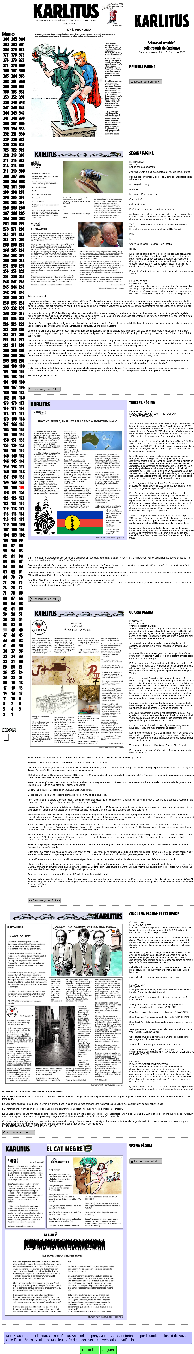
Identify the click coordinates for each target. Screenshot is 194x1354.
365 (6, 76)
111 (21, 519)
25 (13, 672)
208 (14, 350)
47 (5, 635)
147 (21, 456)
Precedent (89, 1350)
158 (6, 440)
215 (5, 340)
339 (21, 118)
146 (6, 461)
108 (22, 524)
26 (5, 672)
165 (21, 424)
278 (6, 229)
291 (21, 202)
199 (14, 366)
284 (6, 218)
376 (14, 55)
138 (22, 471)
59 (5, 614)
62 (5, 609)
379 (14, 49)
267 (21, 245)
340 (14, 118)
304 (14, 181)
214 (13, 340)
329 (6, 139)
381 (22, 44)
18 (21, 682)
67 (13, 598)
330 (22, 134)
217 (13, 334)
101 (6, 540)
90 (21, 556)
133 (14, 482)
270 (21, 239)
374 (5, 60)
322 (13, 150)
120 (21, 503)
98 (5, 545)
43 (13, 640)
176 (5, 408)
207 (21, 350)
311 (5, 171)
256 (14, 266)
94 (13, 551)
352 (13, 97)
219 (21, 329)
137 (5, 477)
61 (13, 609)
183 (21, 392)
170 (6, 419)
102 (21, 535)
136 (14, 477)
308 (6, 176)
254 (5, 271)
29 (5, 667)
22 (13, 677)
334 (14, 129)
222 (21, 324)
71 (4, 593)
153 (21, 445)
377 (5, 55)
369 (22, 65)
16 (13, 688)
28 (13, 667)
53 (5, 624)
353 (6, 97)
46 (13, 635)
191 (5, 382)
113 (5, 519)
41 (5, 646)
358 (14, 86)
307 (14, 176)
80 (5, 577)
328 (14, 139)
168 (22, 419)
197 (5, 371)
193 (14, 376)
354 (21, 92)
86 (5, 566)
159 (21, 435)
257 (5, 266)
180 (22, 398)
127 (13, 493)
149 (6, 456)
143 (6, 466)
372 (21, 60)
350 (6, 102)
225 (21, 318)
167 (5, 424)
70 (13, 593)
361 (14, 81)
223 (13, 324)
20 (5, 682)
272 (5, 239)
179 (5, 403)
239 (6, 297)
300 (22, 187)
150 (21, 450)
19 (13, 682)
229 (13, 313)
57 (20, 614)
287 (6, 213)
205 (14, 355)
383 (6, 44)
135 (21, 477)
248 (6, 282)
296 (6, 197)
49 (13, 630)
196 (14, 371)
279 (21, 224)
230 (6, 313)
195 (21, 371)
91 (13, 556)
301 (14, 187)
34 (13, 656)
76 (13, 582)
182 (6, 398)
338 (6, 123)
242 (5, 292)
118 (14, 508)
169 (14, 419)
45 (20, 635)
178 (14, 403)
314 (5, 165)
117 (21, 508)
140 (6, 471)
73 (13, 588)
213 (21, 340)
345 (21, 107)
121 (13, 503)
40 (13, 646)
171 (21, 413)
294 (21, 197)
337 (14, 123)
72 (20, 588)
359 (6, 86)
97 (13, 545)
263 (6, 255)
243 (21, 287)
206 (6, 355)
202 (14, 361)
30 (21, 661)
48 (21, 630)
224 (5, 324)
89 (5, 561)
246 (21, 282)
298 (14, 192)
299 (6, 192)
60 (21, 609)
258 (21, 260)
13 (13, 693)
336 (21, 123)
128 (6, 493)
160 (14, 435)
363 (21, 76)
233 (6, 308)
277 (13, 229)
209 (6, 350)
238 (14, 297)
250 (14, 276)
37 (13, 651)
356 (6, 92)
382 (14, 44)
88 (13, 561)
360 (22, 81)
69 (21, 593)
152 (5, 450)
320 (6, 155)
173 (5, 413)
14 (5, 693)
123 (21, 498)
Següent (108, 1350)
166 (14, 424)
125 (5, 498)
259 (14, 260)
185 (6, 392)
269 (6, 245)
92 (5, 556)
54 (20, 619)
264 (21, 250)
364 (14, 76)
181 (14, 398)
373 (14, 60)
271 (13, 239)
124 (13, 498)
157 (13, 440)
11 (5, 698)
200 (6, 366)
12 (20, 693)
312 (21, 165)
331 (14, 134)
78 (21, 577)
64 (13, 603)
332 (6, 134)
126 (21, 493)
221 (5, 329)
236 (6, 303)
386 (6, 39)
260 (6, 260)
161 (5, 435)
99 (21, 540)
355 (13, 92)
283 (14, 218)
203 (6, 361)
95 (5, 551)
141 (21, 466)
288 (22, 208)
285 (21, 213)
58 (13, 614)
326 (6, 144)
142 (13, 466)
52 (13, 624)
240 (21, 292)
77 (4, 582)
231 (21, 308)
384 (22, 39)
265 (13, 250)
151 (13, 450)
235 (13, 303)
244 (14, 287)
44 (5, 640)
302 (6, 187)
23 (5, 677)
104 (6, 535)
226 (13, 318)
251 (5, 276)
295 (13, 197)
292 (13, 202)
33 (21, 656)
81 (21, 572)
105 (21, 529)
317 (5, 160)
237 (21, 297)
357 (21, 86)
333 (21, 129)
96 (21, 545)
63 (21, 603)
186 (22, 387)
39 (21, 646)
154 (13, 445)
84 (21, 566)
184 (14, 392)
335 (6, 129)
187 (14, 387)
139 (14, 471)
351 (21, 97)
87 (21, 561)
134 (6, 482)
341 (6, 118)
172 (13, 413)
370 (14, 65)
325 (13, 144)
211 (13, 345)
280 (14, 224)
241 (13, 292)
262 (13, 255)
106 (14, 529)
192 (21, 376)
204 (22, 355)
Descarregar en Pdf (145, 81)
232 (13, 308)
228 (21, 313)
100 (14, 540)
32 (5, 661)
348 (22, 102)
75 (20, 582)
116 (5, 514)
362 (6, 81)
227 (5, 318)
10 (13, 698)
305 (6, 181)
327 (21, 139)
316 (13, 160)
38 (5, 651)
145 (13, 461)
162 (21, 429)
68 (5, 598)
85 (13, 566)
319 (13, 155)
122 (5, 503)
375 (21, 55)
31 (13, 661)
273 (21, 234)
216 (21, 334)
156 (21, 440)
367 (14, 71)
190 (14, 382)
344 (6, 113)
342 (21, 113)
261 (21, 255)
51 (20, 624)
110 (6, 524)
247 (13, 282)
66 (21, 598)
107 (6, 529)
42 (20, 640)
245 (5, 287)
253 (13, 271)
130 (14, 487)
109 (14, 524)
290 (6, 208)
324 (21, 144)
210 (21, 345)
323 (6, 150)
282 (21, 218)
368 (6, 71)
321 (21, 150)
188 (6, 387)
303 (22, 181)
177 (21, 403)
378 (21, 49)
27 (20, 667)
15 (20, 688)
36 (21, 651)
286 (14, 213)
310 (14, 171)
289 (14, 208)
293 (6, 202)
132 (21, 482)
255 (21, 266)
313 (13, 165)
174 (21, 408)
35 (5, 656)
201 (21, 361)
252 (21, 271)
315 (21, 160)
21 (20, 677)
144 (21, 461)
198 (22, 366)
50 (5, 630)
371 (5, 65)
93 (21, 551)
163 (14, 429)
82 (13, 572)
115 (13, 514)
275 (5, 234)
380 (6, 49)
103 (14, 535)
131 (5, 487)
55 (13, 619)
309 (22, 171)
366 (22, 71)
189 (22, 382)
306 (22, 176)
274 (13, 234)
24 (20, 672)
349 (14, 102)
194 (6, 376)
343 (14, 113)
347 (6, 107)
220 (14, 329)
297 (21, 192)
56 (5, 619)
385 (14, 39)
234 (21, 303)
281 (6, 224)
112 (13, 519)
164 (6, 429)
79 (13, 577)
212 (5, 345)
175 (13, 408)
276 (21, 229)
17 (4, 688)
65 (5, 603)
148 (14, 456)
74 (4, 588)
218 (5, 334)
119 (5, 508)
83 (5, 572)
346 (14, 107)
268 (14, 245)
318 (21, 155)
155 (5, 445)
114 (21, 514)
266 (6, 250)
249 (21, 276)
